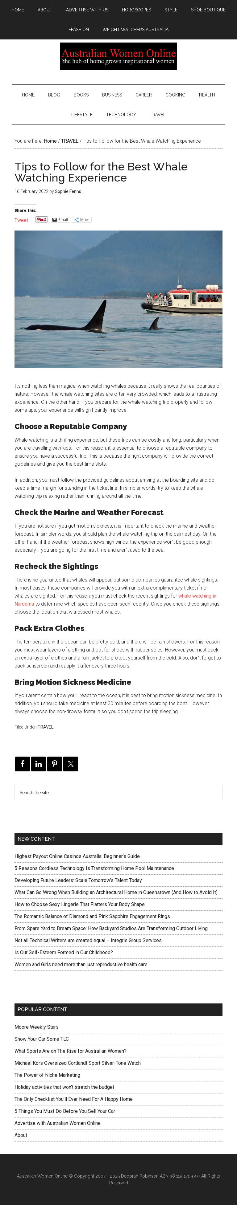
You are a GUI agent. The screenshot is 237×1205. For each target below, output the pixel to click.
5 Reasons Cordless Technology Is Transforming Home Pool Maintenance (94, 868)
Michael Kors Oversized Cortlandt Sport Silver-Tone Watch (78, 1063)
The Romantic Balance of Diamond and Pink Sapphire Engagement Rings (92, 916)
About (21, 1135)
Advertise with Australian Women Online (58, 1123)
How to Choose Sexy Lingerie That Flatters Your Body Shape (80, 904)
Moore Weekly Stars (37, 1027)
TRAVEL (45, 727)
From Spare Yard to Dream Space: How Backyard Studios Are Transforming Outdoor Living (111, 928)
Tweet (21, 219)
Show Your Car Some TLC (42, 1039)
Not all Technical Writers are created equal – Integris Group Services (88, 940)
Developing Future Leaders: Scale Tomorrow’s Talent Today (78, 880)
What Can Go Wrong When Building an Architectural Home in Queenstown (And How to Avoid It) (116, 892)
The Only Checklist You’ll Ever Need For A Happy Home (74, 1099)
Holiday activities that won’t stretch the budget (64, 1087)
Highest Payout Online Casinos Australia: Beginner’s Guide (77, 856)
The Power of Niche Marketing (47, 1075)
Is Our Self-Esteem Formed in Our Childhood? (64, 952)
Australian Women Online (118, 56)
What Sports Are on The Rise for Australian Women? (71, 1051)
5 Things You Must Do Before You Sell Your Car (65, 1111)
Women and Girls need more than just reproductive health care (81, 964)
